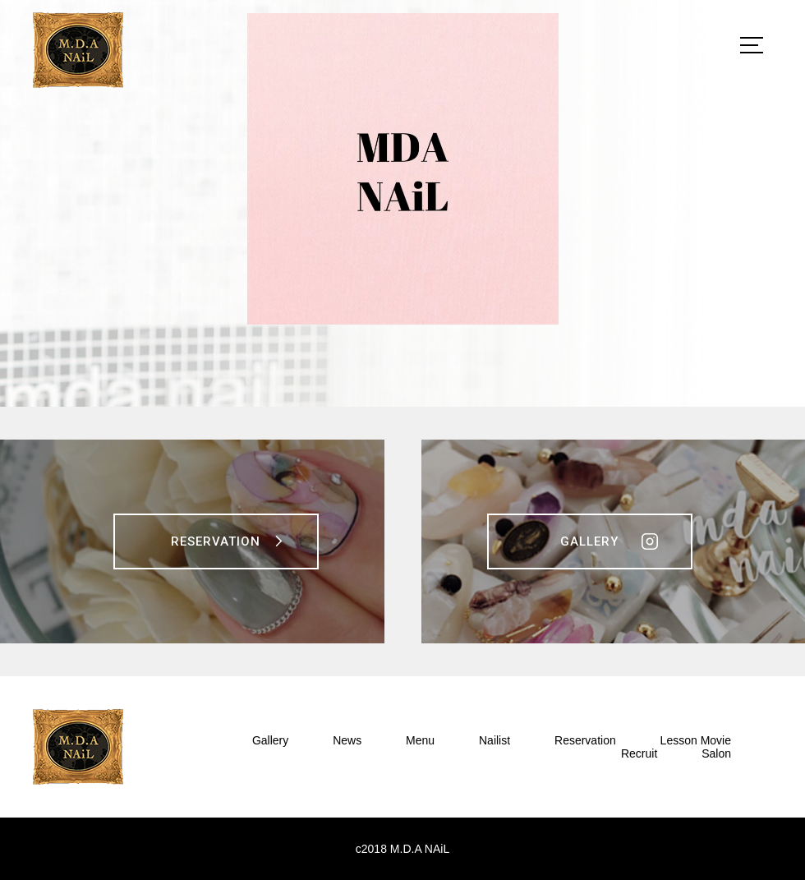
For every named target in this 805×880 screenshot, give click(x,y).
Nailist (494, 740)
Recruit (639, 753)
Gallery (589, 541)
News (347, 740)
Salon (716, 753)
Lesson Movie (695, 740)
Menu (420, 740)
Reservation (215, 541)
